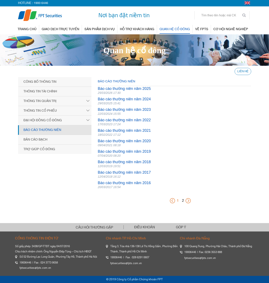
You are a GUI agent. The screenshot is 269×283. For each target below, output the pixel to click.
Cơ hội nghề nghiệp (230, 29)
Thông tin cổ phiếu (40, 111)
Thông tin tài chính (40, 91)
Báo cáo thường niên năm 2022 (124, 120)
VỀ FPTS (201, 29)
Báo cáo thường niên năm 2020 (124, 141)
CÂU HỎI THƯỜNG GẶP (94, 227)
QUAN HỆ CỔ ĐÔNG (175, 29)
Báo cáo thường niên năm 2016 (124, 183)
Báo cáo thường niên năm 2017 (124, 172)
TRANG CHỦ (27, 29)
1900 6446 (41, 3)
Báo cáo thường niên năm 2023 (124, 109)
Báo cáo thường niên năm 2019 (124, 151)
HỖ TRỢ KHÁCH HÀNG (137, 29)
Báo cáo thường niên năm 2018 (124, 162)
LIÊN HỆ (242, 71)
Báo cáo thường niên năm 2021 (124, 130)
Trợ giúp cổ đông (39, 149)
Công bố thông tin (39, 82)
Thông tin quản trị (39, 101)
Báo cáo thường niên (42, 130)
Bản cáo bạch (35, 139)
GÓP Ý (181, 227)
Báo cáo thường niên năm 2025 (124, 89)
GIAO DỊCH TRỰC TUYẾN (60, 29)
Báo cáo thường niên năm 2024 (124, 99)
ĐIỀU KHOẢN (144, 227)
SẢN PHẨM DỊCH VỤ (99, 29)
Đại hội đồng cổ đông (42, 120)
